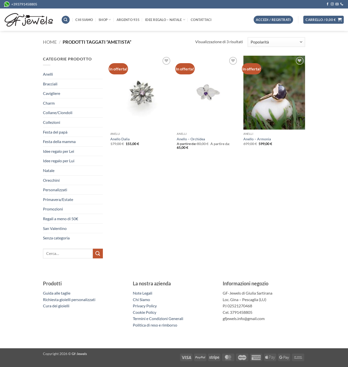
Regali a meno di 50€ (60, 218)
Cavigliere (51, 93)
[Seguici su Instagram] (332, 4)
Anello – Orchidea (191, 139)
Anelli (48, 74)
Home (50, 42)
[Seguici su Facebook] (327, 4)
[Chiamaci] (341, 4)
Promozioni (53, 208)
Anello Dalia (120, 139)
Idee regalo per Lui (58, 160)
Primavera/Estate (58, 199)
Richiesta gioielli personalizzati (69, 299)
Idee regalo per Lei (58, 151)
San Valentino (55, 228)
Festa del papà (55, 132)
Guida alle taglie (57, 293)
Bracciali (50, 83)
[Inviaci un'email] (337, 4)
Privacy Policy (145, 305)
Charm (49, 103)
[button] (323, 20)
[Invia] (98, 253)
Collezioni (51, 122)
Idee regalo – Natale (165, 19)
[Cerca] (66, 20)
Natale (48, 170)
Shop (105, 19)
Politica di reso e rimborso (155, 325)
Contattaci (201, 20)
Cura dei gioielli (56, 305)
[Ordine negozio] (276, 42)
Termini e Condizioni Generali (158, 318)
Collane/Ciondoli (57, 112)
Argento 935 (128, 20)
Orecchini (51, 180)
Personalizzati (55, 189)
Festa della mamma (59, 141)
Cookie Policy (144, 312)
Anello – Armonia (257, 139)
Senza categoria (56, 237)
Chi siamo (84, 20)
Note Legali (142, 293)
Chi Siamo (141, 299)
